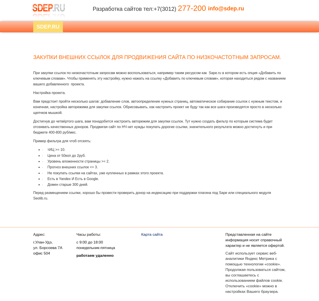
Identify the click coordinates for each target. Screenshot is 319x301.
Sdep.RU (48, 27)
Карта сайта (152, 234)
